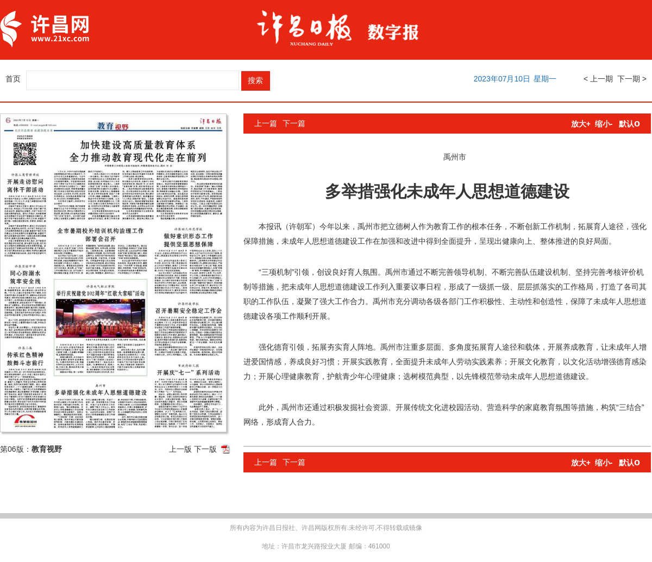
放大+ (581, 123)
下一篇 (294, 123)
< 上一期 (598, 78)
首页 (13, 78)
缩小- (604, 123)
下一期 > (632, 78)
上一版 (180, 449)
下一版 (205, 449)
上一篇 (265, 123)
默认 (629, 123)
